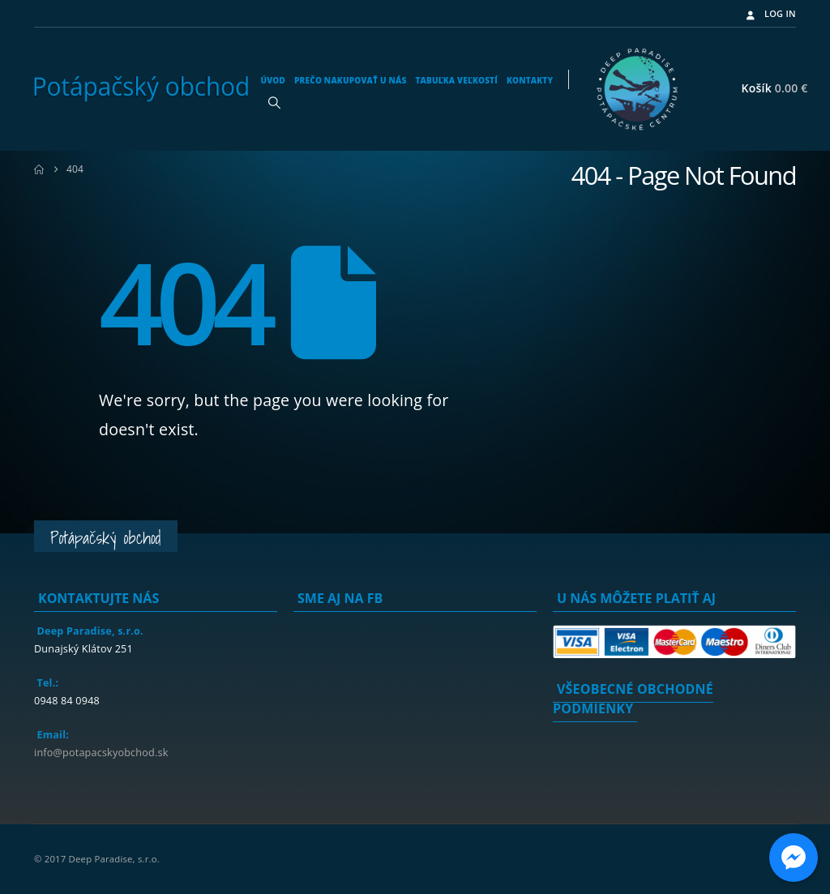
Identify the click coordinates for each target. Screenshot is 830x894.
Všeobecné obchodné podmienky (633, 698)
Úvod (272, 80)
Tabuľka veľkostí (456, 80)
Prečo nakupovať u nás (350, 80)
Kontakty (530, 80)
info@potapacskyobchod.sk (101, 752)
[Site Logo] (141, 89)
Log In (769, 13)
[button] (274, 102)
